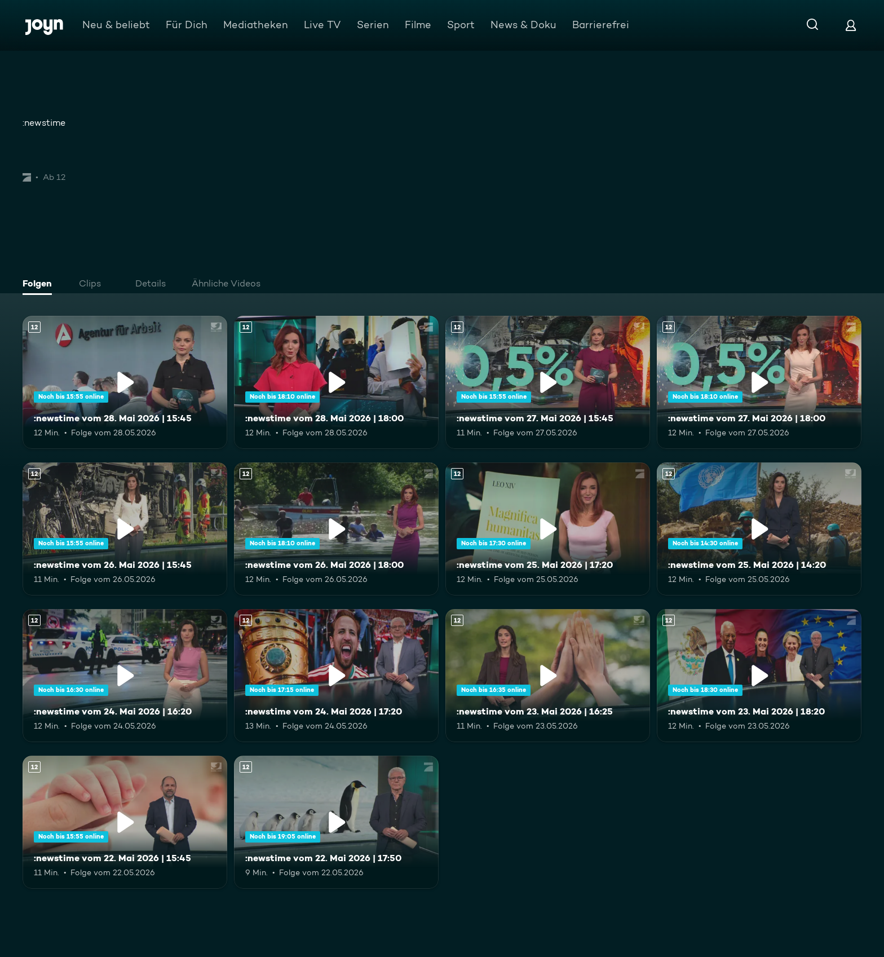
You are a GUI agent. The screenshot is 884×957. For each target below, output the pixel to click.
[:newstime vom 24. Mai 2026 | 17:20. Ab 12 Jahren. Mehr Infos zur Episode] (336, 675)
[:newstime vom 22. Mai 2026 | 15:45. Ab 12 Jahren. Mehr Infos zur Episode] (125, 822)
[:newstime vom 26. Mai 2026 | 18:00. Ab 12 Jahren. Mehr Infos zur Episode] (336, 529)
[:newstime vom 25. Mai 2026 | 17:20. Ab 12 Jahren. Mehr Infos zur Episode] (547, 529)
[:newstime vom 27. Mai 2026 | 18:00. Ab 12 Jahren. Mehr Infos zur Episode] (759, 382)
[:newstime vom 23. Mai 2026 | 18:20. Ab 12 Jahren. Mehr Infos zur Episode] (759, 675)
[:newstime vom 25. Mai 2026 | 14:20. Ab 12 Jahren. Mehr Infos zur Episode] (759, 529)
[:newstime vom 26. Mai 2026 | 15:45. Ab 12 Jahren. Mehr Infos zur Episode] (125, 529)
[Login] (851, 25)
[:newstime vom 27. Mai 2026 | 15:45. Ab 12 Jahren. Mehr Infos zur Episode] (547, 382)
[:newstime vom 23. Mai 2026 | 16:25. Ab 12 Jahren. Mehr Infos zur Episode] (547, 675)
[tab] (40, 285)
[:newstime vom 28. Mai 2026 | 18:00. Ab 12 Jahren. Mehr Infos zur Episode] (336, 382)
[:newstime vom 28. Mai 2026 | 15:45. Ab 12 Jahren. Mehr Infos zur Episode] (125, 382)
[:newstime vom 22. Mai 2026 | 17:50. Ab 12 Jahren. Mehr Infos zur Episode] (336, 822)
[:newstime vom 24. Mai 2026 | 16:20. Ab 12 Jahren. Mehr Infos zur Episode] (125, 675)
